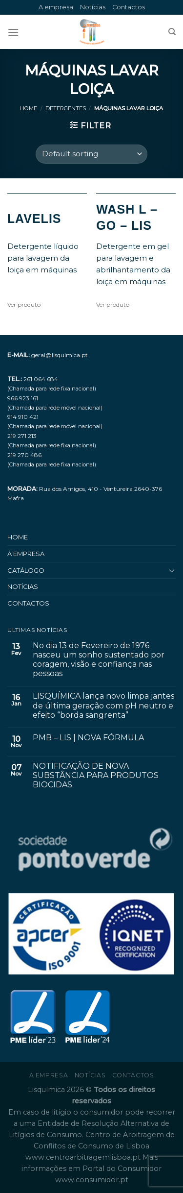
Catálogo (25, 570)
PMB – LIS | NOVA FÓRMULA (88, 737)
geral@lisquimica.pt (59, 355)
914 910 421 (23, 416)
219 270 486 (24, 455)
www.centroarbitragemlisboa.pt (83, 1157)
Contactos (128, 7)
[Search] (172, 32)
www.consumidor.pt (91, 1179)
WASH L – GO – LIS (127, 217)
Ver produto (24, 304)
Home (28, 108)
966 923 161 (22, 398)
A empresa (56, 7)
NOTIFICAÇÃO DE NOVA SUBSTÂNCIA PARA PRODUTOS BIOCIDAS (96, 775)
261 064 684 (40, 379)
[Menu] (13, 32)
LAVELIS (34, 218)
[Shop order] (91, 154)
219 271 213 (22, 435)
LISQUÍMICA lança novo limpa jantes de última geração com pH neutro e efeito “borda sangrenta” (103, 705)
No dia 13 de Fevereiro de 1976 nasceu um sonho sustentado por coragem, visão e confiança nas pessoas (98, 660)
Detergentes (65, 108)
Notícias (92, 7)
